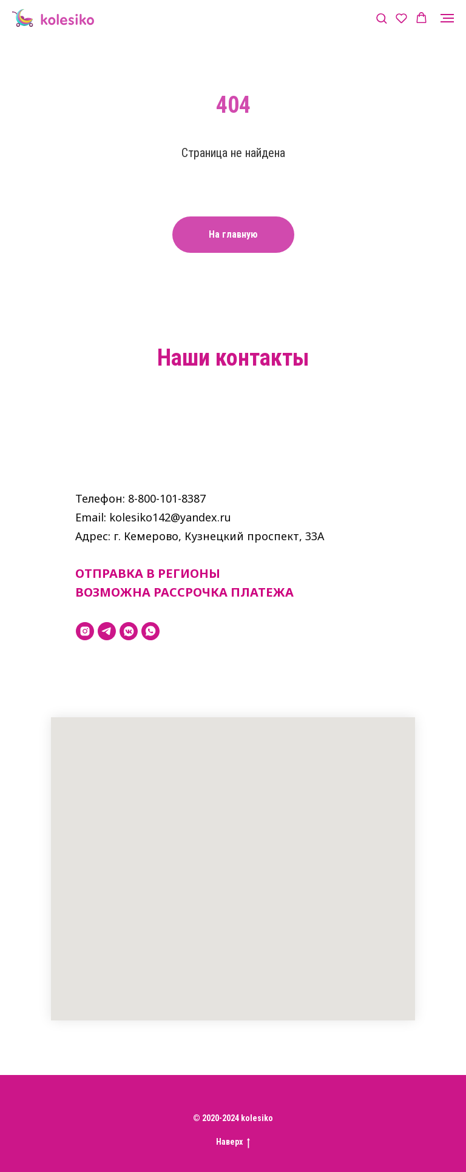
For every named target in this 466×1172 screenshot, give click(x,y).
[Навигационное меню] (447, 18)
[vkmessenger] (129, 631)
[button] (381, 18)
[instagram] (85, 631)
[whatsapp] (150, 631)
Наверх (233, 1142)
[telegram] (107, 631)
